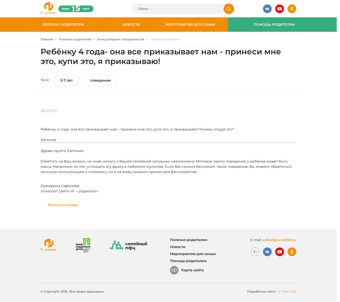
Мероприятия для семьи (190, 25)
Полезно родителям (63, 25)
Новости (131, 25)
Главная (47, 39)
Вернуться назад (62, 205)
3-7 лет (66, 80)
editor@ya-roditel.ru (279, 240)
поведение (100, 80)
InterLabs (289, 291)
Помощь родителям (274, 25)
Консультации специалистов (120, 39)
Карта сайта (187, 270)
